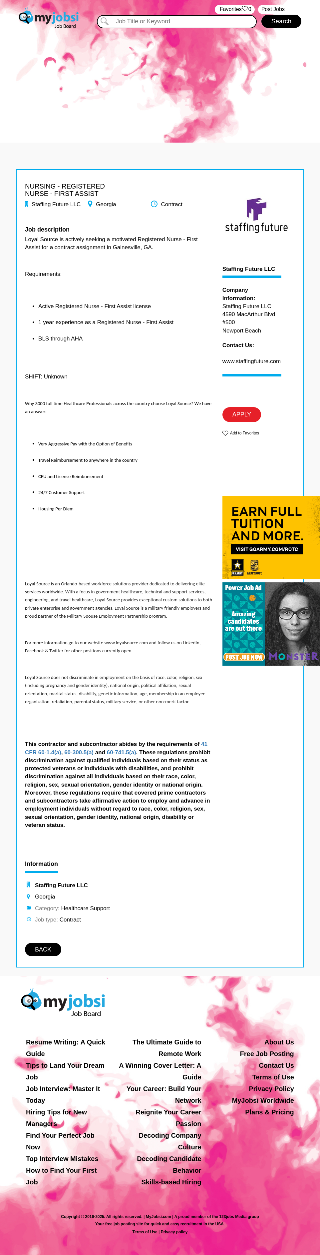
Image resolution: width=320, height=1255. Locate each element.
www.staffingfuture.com (251, 361)
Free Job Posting (267, 1053)
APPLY (241, 414)
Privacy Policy (271, 1088)
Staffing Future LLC (248, 269)
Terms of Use (273, 1077)
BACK (43, 949)
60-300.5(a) (79, 752)
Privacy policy (174, 1232)
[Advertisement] (160, 79)
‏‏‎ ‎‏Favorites (234, 9)
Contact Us (276, 1065)
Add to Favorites (244, 433)
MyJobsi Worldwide (263, 1100)
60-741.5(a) (121, 752)
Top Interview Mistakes (62, 1158)
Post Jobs (273, 9)
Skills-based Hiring (171, 1182)
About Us (279, 1042)
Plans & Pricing (269, 1112)
